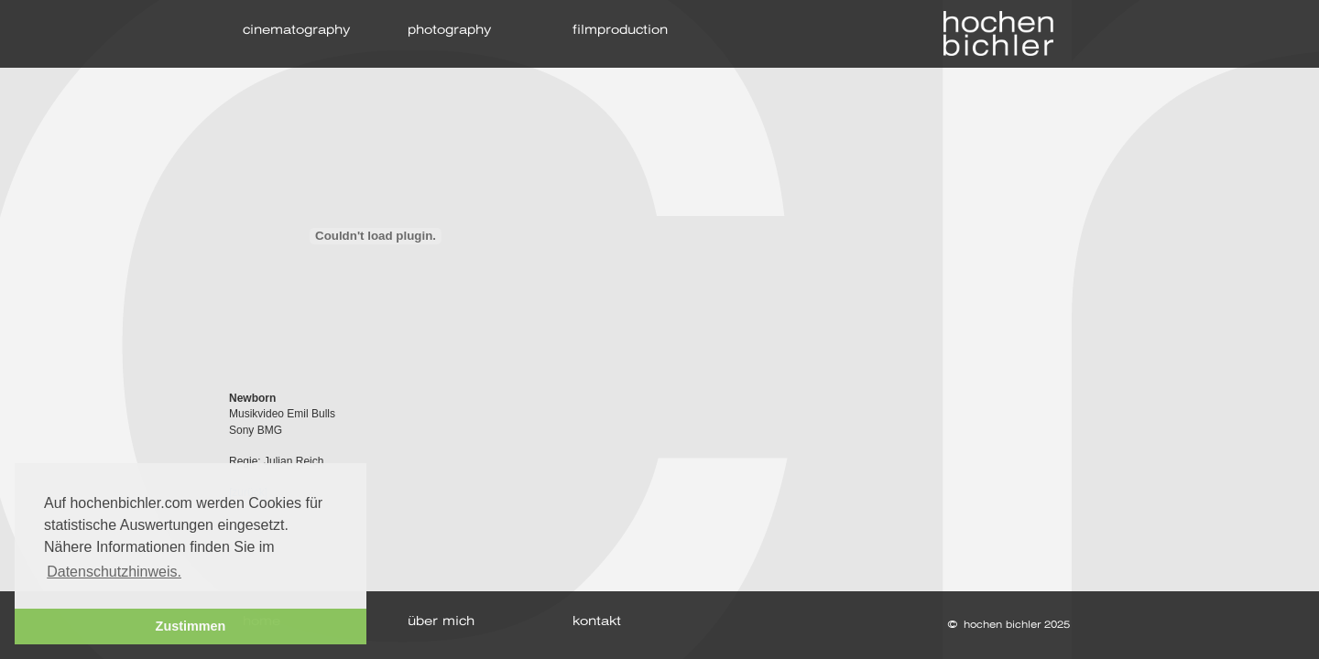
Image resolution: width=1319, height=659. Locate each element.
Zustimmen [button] (191, 626)
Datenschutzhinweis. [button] (114, 571)
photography (449, 31)
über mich (441, 622)
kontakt (596, 622)
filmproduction (620, 31)
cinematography (296, 31)
